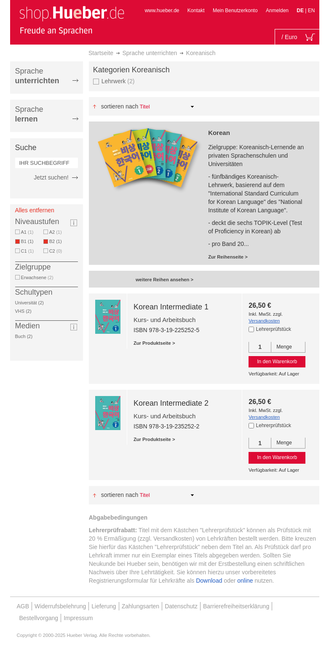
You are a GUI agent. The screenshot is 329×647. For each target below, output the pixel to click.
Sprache (37, 76)
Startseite (100, 53)
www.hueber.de (161, 10)
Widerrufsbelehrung (60, 606)
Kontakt (196, 10)
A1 (27, 232)
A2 (55, 232)
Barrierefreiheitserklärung (236, 606)
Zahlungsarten (141, 606)
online (245, 580)
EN (311, 10)
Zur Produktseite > (154, 343)
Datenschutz (181, 606)
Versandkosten (264, 320)
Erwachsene (37, 277)
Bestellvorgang (39, 618)
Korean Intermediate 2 (171, 403)
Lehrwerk (118, 81)
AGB (23, 606)
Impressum (78, 618)
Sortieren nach (120, 106)
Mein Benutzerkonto (235, 10)
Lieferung (103, 606)
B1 (29, 241)
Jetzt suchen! (51, 177)
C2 (55, 251)
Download (209, 580)
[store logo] (71, 20)
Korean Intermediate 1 (171, 307)
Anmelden (277, 10)
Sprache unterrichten (149, 53)
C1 (27, 251)
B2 (57, 241)
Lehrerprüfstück (273, 329)
